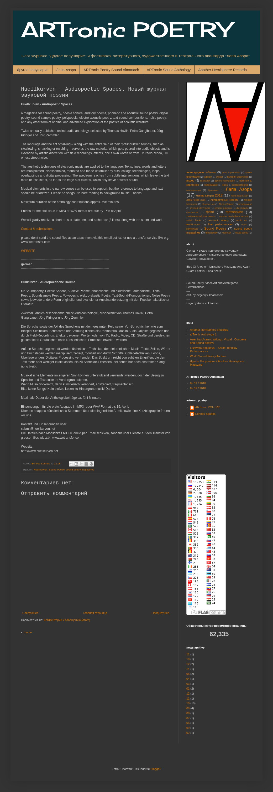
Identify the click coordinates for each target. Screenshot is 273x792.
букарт (219, 176)
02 (188, 732)
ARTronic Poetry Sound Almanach (111, 70)
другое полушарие (225, 180)
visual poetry (241, 232)
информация (210, 185)
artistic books (193, 220)
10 (188, 659)
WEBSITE (28, 251)
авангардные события (201, 172)
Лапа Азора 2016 (196, 200)
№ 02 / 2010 (198, 388)
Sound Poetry (56, 469)
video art (226, 232)
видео (190, 180)
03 (188, 683)
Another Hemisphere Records (222, 70)
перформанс (245, 204)
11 (188, 654)
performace (192, 228)
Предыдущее (160, 612)
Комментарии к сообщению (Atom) (67, 620)
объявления (208, 204)
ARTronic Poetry (218, 220)
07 (188, 718)
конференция (193, 190)
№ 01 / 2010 (198, 383)
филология (192, 212)
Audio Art (241, 220)
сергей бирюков (223, 208)
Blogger (155, 768)
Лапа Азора (66, 70)
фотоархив (234, 212)
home (28, 632)
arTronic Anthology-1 (203, 334)
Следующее (30, 612)
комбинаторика (240, 185)
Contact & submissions (37, 229)
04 (188, 678)
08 (188, 713)
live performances (220, 224)
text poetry (212, 232)
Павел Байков (226, 204)
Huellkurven (40, 469)
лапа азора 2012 (209, 195)
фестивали (242, 208)
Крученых (213, 190)
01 (188, 688)
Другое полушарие (33, 70)
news (244, 224)
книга (225, 185)
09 (188, 708)
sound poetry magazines (80, 469)
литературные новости (224, 199)
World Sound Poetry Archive (208, 356)
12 (188, 664)
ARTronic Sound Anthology (169, 70)
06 (188, 722)
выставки (205, 180)
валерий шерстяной (237, 176)
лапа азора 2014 (240, 195)
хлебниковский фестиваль (200, 216)
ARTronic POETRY (126, 29)
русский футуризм (200, 208)
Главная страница (95, 612)
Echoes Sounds (205, 413)
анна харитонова (231, 172)
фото (210, 212)
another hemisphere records (233, 216)
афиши (208, 176)
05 (188, 673)
